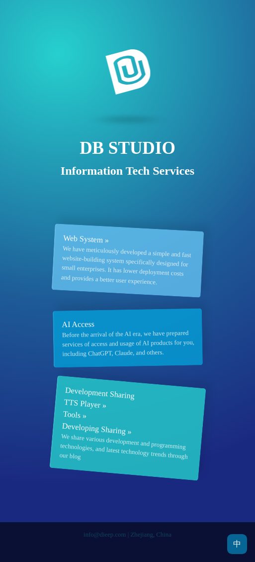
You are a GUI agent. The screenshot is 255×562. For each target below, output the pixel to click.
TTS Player (82, 403)
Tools (72, 415)
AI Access (78, 324)
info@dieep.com (105, 534)
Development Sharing (100, 393)
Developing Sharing (94, 429)
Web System (83, 238)
